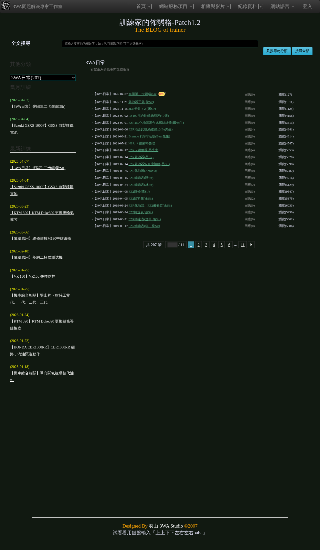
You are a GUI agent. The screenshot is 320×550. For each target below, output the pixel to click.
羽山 (153, 526)
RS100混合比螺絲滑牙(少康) (148, 115)
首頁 (141, 6)
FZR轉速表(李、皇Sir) (144, 226)
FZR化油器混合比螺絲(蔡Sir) (149, 164)
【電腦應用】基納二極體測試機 (36, 257)
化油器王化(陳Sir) (141, 102)
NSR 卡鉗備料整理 (141, 143)
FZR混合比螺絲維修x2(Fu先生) (150, 129)
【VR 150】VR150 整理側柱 (32, 276)
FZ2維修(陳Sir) (139, 191)
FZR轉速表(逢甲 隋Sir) (144, 219)
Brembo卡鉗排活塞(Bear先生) (149, 136)
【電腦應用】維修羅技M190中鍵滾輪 (40, 238)
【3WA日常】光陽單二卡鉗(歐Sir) (37, 107)
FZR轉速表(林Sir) (141, 185)
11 (242, 245)
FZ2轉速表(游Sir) (140, 212)
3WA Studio (171, 526)
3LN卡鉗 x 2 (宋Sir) (142, 108)
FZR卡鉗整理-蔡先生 (143, 150)
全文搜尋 (20, 43)
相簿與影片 (213, 6)
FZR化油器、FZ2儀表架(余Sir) (150, 205)
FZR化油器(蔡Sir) (141, 157)
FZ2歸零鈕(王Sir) (140, 198)
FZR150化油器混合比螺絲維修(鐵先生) (156, 122)
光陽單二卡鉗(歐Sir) (142, 94)
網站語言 (280, 6)
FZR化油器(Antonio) (142, 171)
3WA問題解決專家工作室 (32, 5)
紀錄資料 (247, 6)
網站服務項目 (173, 6)
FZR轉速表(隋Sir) (141, 178)
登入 (307, 6)
